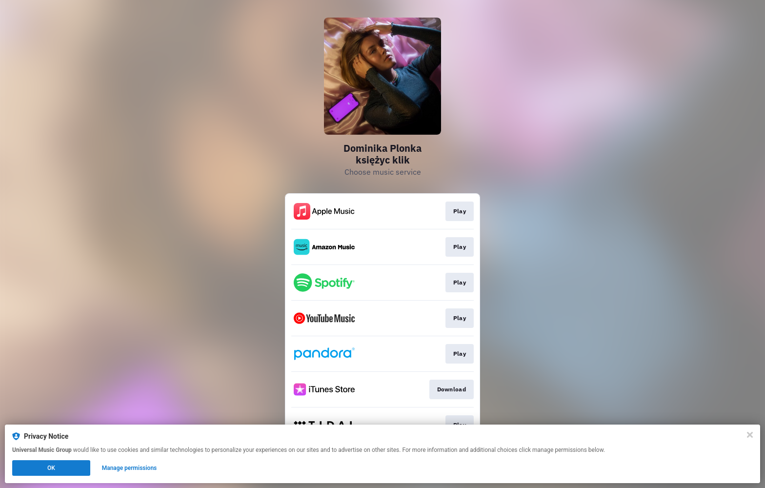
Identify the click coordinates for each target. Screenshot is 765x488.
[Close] (750, 435)
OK (51, 468)
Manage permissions (129, 468)
